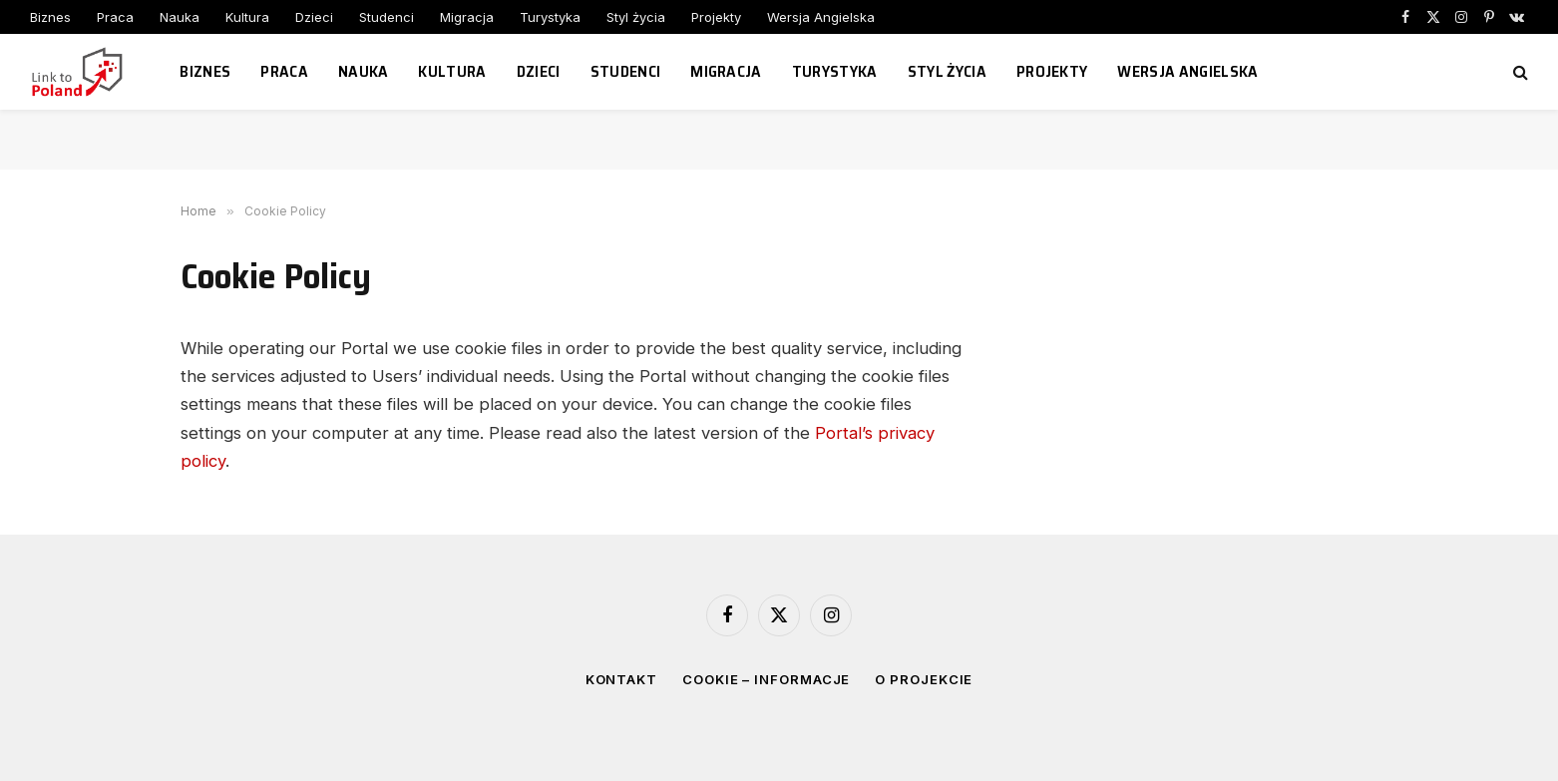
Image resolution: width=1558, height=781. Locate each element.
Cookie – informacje (766, 679)
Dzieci (314, 17)
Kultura (247, 17)
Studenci (386, 17)
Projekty (716, 17)
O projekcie (924, 679)
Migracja (467, 17)
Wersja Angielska (821, 17)
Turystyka (550, 17)
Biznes (50, 17)
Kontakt (621, 679)
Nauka (179, 17)
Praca (115, 17)
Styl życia (635, 17)
